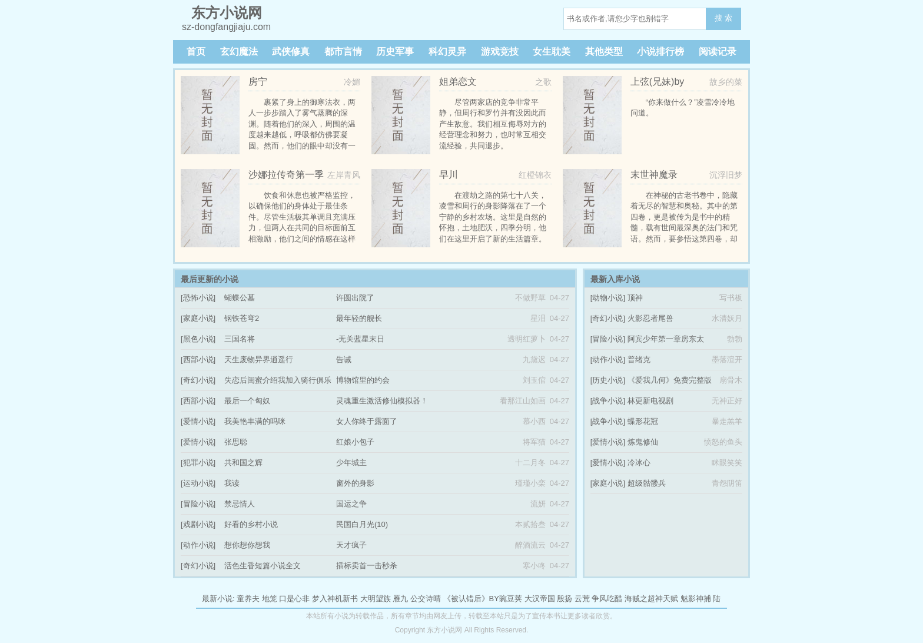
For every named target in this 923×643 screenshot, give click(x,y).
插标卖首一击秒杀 (366, 565)
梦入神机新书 (335, 598)
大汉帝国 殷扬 (548, 598)
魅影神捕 (695, 598)
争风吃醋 (607, 598)
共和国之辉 (243, 462)
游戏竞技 (500, 52)
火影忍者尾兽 (650, 318)
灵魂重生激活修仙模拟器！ (382, 400)
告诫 (343, 359)
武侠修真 (291, 52)
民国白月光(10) (362, 524)
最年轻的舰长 (359, 318)
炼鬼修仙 (642, 441)
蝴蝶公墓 (239, 297)
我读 (232, 483)
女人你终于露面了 (366, 421)
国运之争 (351, 503)
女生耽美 (551, 52)
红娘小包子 (355, 441)
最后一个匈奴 (247, 400)
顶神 (635, 297)
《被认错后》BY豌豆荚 (482, 598)
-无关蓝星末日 (360, 338)
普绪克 (638, 359)
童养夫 (248, 598)
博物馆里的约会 (363, 380)
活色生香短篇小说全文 (262, 565)
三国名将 (239, 338)
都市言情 (343, 52)
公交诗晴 (425, 598)
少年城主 (351, 462)
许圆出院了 (355, 297)
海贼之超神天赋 (651, 598)
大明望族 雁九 (384, 598)
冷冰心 (638, 462)
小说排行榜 (660, 52)
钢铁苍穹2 (241, 318)
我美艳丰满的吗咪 (254, 421)
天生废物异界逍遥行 (258, 359)
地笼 (269, 598)
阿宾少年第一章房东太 (665, 338)
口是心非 (294, 598)
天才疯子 (351, 545)
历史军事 (395, 52)
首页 (196, 52)
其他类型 (604, 52)
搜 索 (723, 18)
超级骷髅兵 (646, 483)
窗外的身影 (355, 483)
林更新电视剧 (650, 400)
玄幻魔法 (239, 52)
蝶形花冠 (642, 421)
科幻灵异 (447, 52)
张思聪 (235, 441)
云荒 (582, 598)
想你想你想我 (247, 545)
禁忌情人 (239, 503)
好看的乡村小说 (251, 524)
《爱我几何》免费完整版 (669, 380)
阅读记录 (717, 52)
